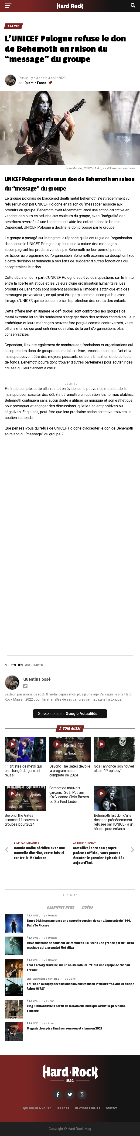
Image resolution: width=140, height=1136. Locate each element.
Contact (111, 1108)
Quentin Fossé (35, 83)
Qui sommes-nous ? (37, 1108)
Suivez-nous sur (67, 714)
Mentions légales (87, 1108)
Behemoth (98, 179)
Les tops (63, 1108)
